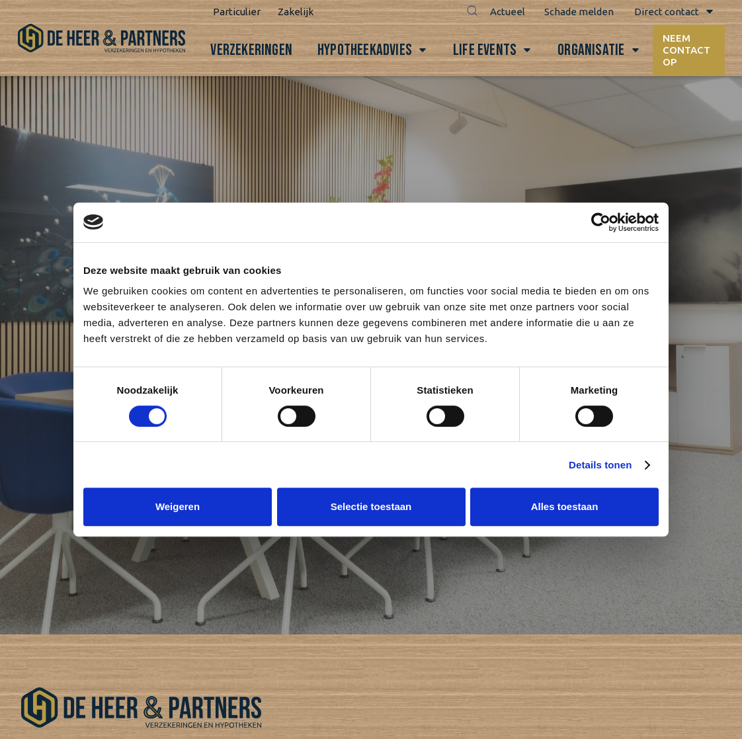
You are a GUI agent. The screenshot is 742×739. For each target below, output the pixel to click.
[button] (468, 12)
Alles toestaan (564, 506)
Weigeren (177, 506)
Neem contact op (687, 49)
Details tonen (600, 464)
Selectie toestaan (371, 506)
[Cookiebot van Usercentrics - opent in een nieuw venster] (601, 222)
